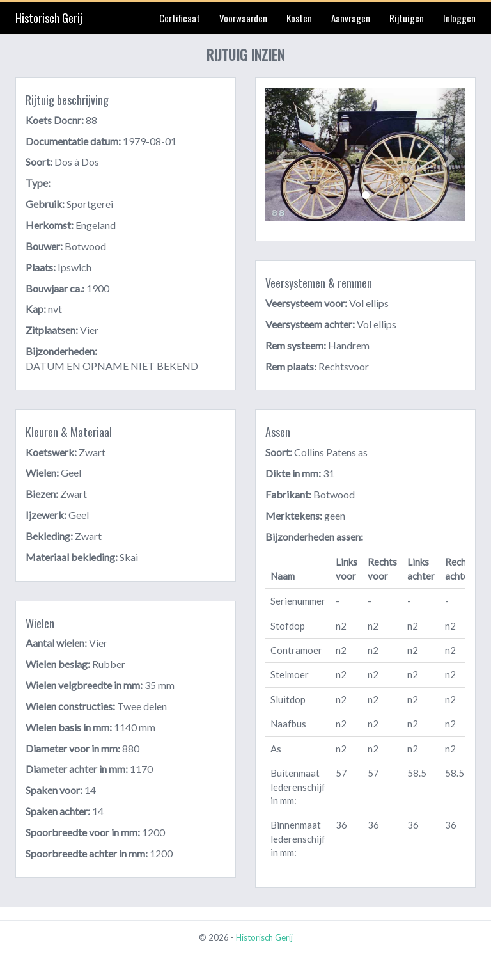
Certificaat (179, 18)
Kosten (299, 18)
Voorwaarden (243, 18)
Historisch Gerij (48, 18)
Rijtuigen (406, 18)
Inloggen (459, 18)
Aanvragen (350, 18)
